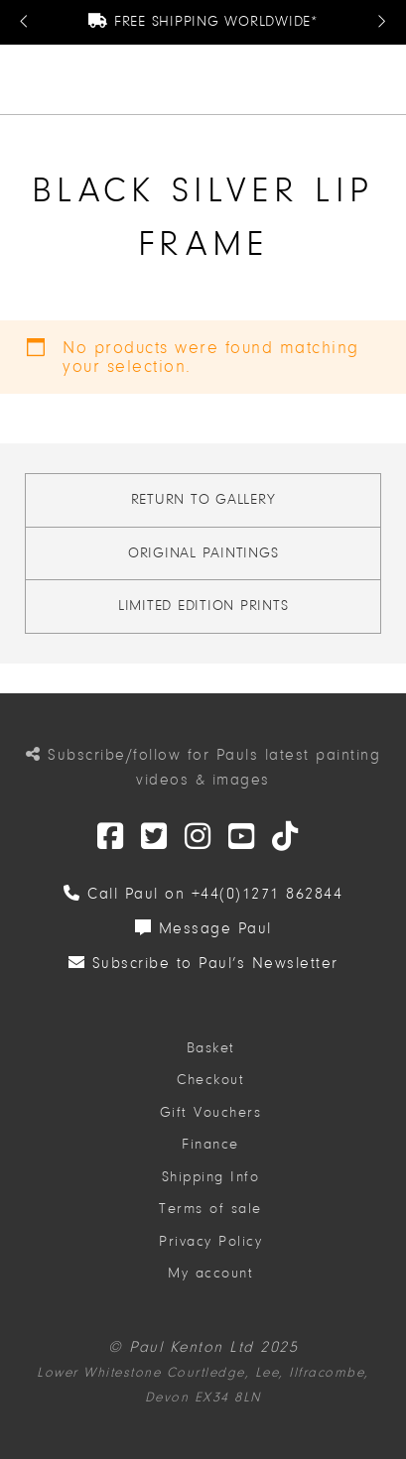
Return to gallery (203, 499)
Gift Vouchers (211, 1112)
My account (210, 1273)
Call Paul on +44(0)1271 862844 (203, 894)
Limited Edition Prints (203, 605)
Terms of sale (210, 1208)
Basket (211, 1047)
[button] (382, 79)
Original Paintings (203, 553)
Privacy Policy (210, 1241)
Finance (210, 1144)
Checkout (210, 1079)
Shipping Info (211, 1176)
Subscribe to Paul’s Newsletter (203, 963)
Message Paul (203, 928)
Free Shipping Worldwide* (203, 21)
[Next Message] (381, 22)
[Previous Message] (25, 22)
